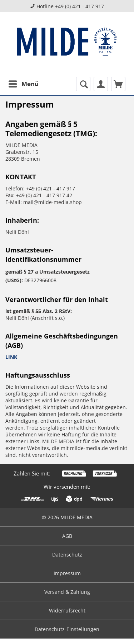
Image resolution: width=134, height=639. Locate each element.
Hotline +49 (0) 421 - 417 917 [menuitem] (67, 6)
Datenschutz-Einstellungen (67, 629)
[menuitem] (23, 84)
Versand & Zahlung (67, 591)
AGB (67, 535)
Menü (24, 83)
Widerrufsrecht (67, 610)
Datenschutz (67, 554)
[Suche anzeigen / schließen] (83, 84)
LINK (11, 357)
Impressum (67, 573)
